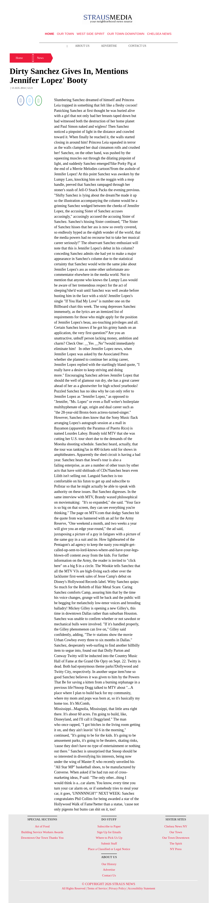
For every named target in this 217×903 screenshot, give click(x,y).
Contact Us (137, 45)
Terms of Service (97, 888)
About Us (82, 45)
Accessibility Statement (141, 888)
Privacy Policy (117, 888)
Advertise (109, 45)
